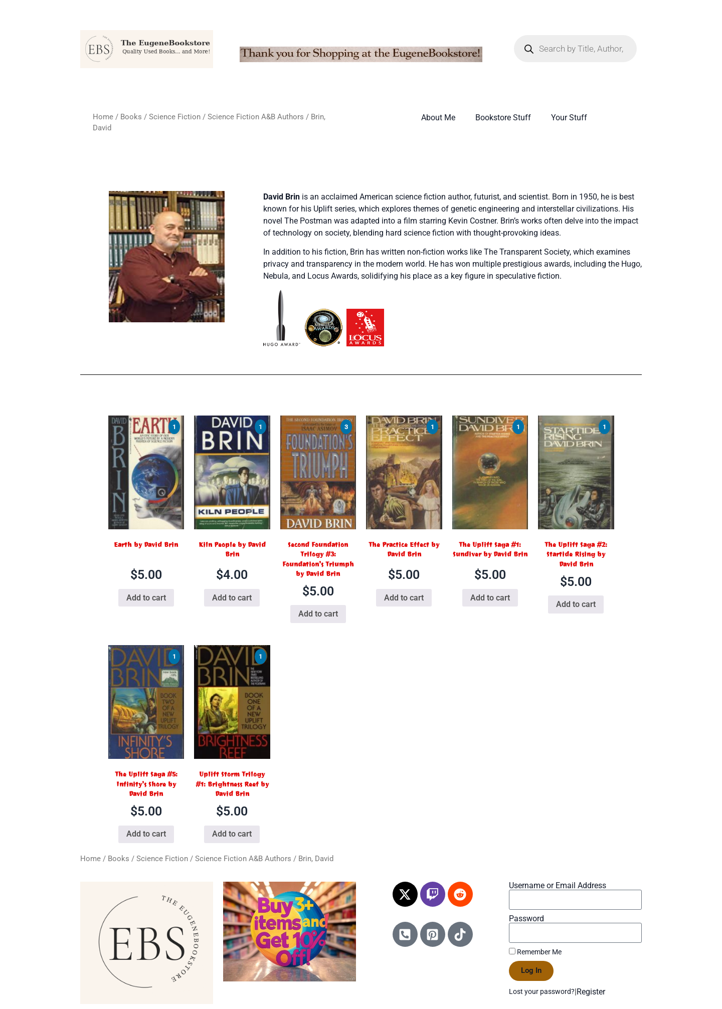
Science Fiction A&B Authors (256, 116)
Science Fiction (175, 116)
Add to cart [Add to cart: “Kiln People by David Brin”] (232, 597)
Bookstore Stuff (503, 117)
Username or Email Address (557, 886)
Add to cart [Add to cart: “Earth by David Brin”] (146, 597)
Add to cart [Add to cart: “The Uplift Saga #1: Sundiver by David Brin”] (490, 597)
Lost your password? (542, 991)
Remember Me (535, 952)
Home (103, 116)
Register (591, 991)
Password (526, 919)
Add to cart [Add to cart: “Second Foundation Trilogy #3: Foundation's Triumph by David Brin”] (318, 614)
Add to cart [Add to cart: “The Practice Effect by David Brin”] (404, 597)
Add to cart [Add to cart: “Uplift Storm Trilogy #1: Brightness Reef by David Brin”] (232, 834)
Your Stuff (569, 117)
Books (131, 116)
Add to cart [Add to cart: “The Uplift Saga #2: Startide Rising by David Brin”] (576, 604)
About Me (438, 117)
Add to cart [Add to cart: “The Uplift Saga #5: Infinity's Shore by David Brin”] (146, 834)
